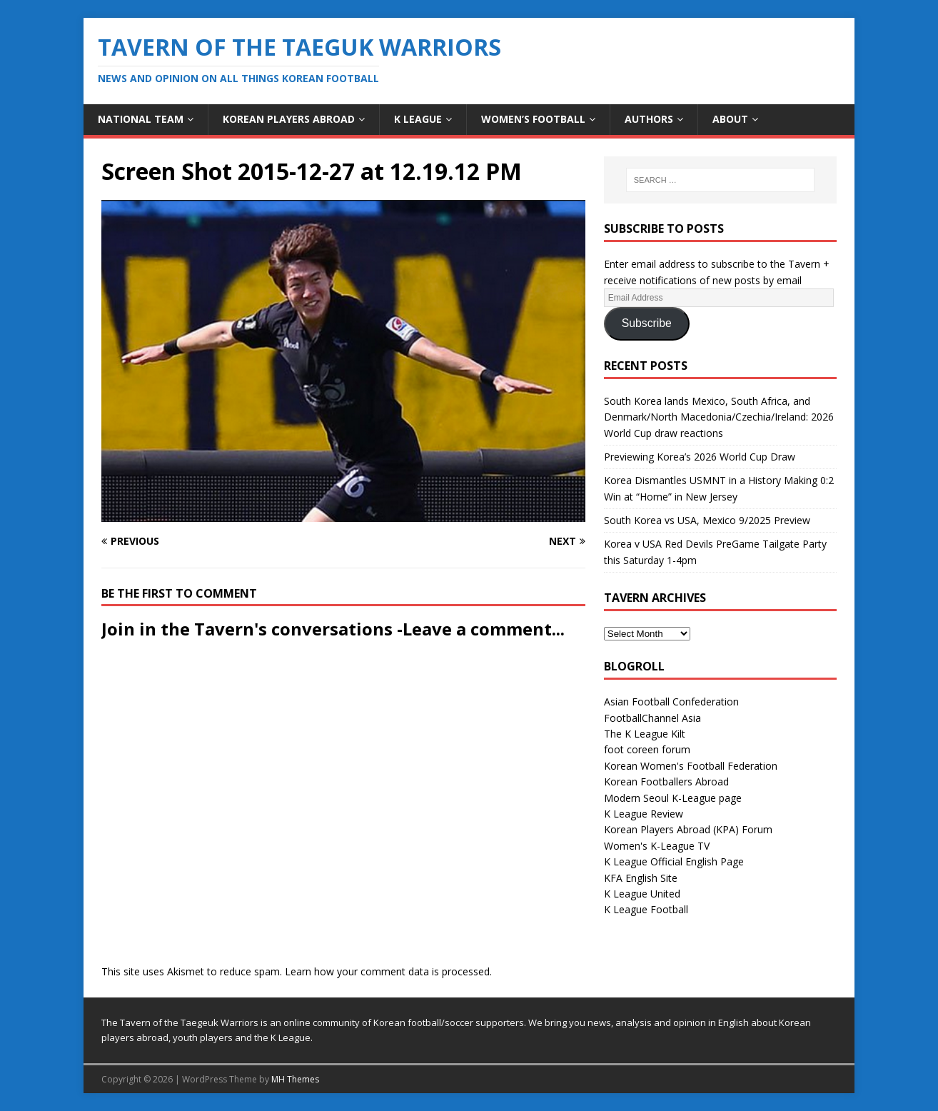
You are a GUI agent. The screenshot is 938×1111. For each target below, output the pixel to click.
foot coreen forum (647, 749)
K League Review (643, 813)
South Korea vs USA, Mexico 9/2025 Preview (707, 520)
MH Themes (295, 1079)
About (730, 119)
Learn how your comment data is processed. (388, 971)
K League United (642, 893)
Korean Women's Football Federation (690, 766)
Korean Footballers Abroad (666, 781)
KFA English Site (640, 878)
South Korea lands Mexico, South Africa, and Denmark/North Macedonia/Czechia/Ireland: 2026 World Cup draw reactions (719, 417)
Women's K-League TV (657, 846)
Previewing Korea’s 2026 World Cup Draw (699, 456)
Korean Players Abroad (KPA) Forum (688, 829)
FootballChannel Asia (652, 718)
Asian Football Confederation (671, 701)
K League (418, 119)
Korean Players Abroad (289, 119)
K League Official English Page (674, 861)
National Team (140, 119)
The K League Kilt (644, 733)
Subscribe (647, 323)
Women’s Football (533, 119)
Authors (649, 119)
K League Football (646, 909)
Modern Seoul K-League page (673, 798)
